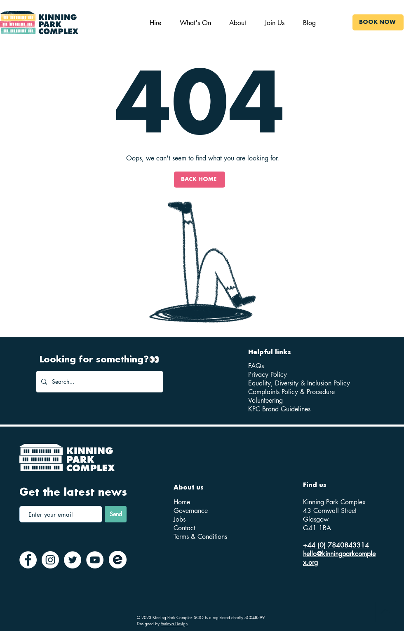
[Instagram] (50, 559)
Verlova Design (174, 623)
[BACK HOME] (199, 180)
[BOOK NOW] (378, 22)
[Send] (116, 514)
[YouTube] (94, 559)
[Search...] (99, 381)
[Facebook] (28, 559)
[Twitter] (72, 559)
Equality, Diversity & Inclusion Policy (299, 383)
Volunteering (265, 400)
